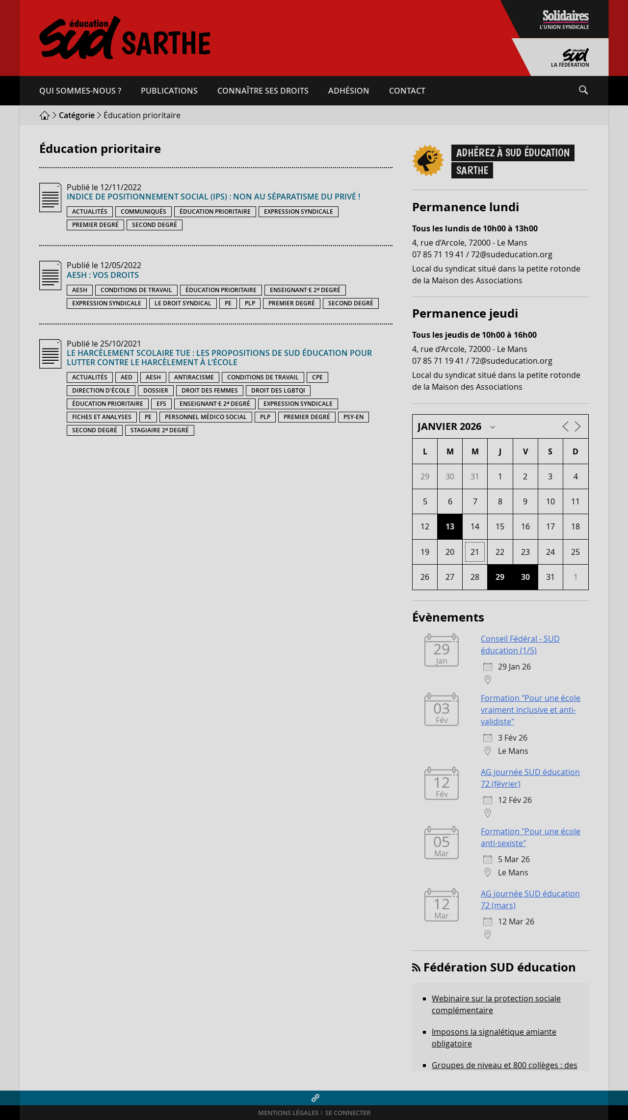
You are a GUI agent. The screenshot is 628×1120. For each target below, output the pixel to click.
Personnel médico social (206, 417)
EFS (161, 403)
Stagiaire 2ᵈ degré (160, 430)
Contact (407, 90)
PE (228, 303)
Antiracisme (194, 377)
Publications (169, 90)
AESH (79, 290)
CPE (317, 377)
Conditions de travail (136, 290)
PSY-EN (353, 417)
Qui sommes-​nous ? (80, 90)
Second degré (154, 225)
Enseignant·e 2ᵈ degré (305, 290)
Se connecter (347, 1113)
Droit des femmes (210, 390)
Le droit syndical (183, 303)
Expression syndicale (298, 211)
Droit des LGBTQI (278, 390)
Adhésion (348, 90)
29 (500, 577)
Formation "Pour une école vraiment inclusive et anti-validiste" (530, 710)
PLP (250, 303)
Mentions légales (288, 1113)
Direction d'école (101, 390)
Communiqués (143, 211)
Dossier (155, 390)
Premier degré (95, 225)
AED (126, 377)
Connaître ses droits (263, 90)
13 (449, 526)
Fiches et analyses (101, 417)
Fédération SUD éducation (499, 967)
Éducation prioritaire (215, 211)
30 (525, 577)
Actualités (89, 211)
